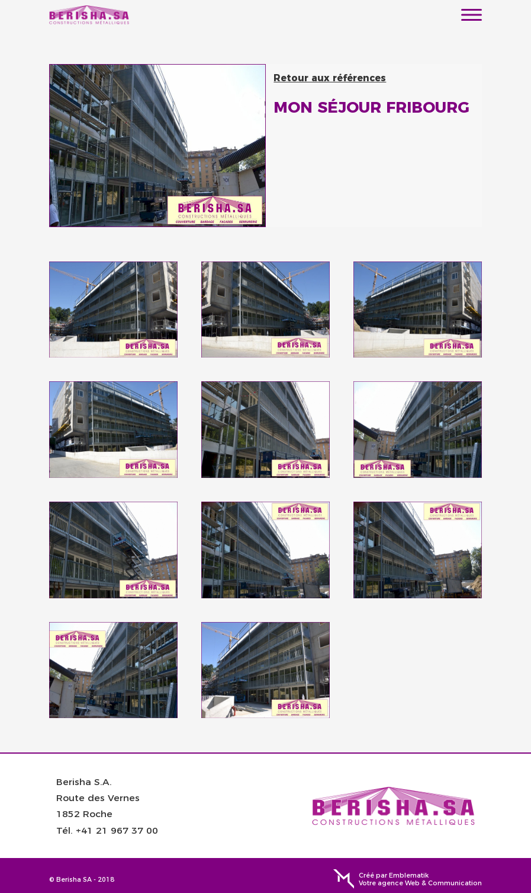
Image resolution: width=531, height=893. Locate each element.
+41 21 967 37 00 (117, 829)
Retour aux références (329, 78)
